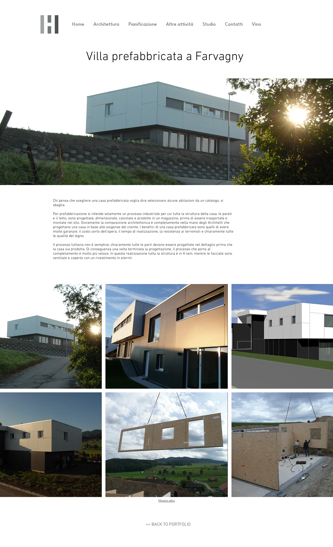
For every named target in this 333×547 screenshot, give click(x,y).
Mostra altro (166, 500)
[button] (166, 336)
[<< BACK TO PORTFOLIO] (168, 525)
